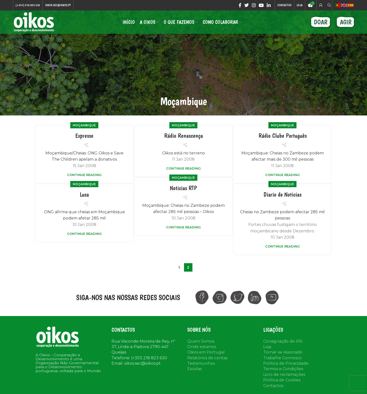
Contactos (273, 385)
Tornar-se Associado (282, 352)
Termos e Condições (283, 369)
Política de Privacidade (285, 363)
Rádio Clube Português (282, 136)
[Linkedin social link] (268, 5)
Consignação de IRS (282, 341)
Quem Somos (200, 341)
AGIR (346, 22)
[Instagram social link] (253, 5)
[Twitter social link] (246, 5)
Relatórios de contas (207, 358)
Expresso (84, 136)
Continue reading (84, 175)
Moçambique (84, 125)
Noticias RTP (183, 188)
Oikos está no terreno (183, 153)
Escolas (194, 369)
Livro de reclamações (284, 374)
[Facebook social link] (240, 5)
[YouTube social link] (261, 5)
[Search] (328, 5)
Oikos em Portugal (206, 352)
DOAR (321, 22)
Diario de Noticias (282, 194)
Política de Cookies (281, 380)
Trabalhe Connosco (282, 358)
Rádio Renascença (183, 136)
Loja (267, 346)
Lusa (84, 194)
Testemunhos (201, 363)
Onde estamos (201, 346)
